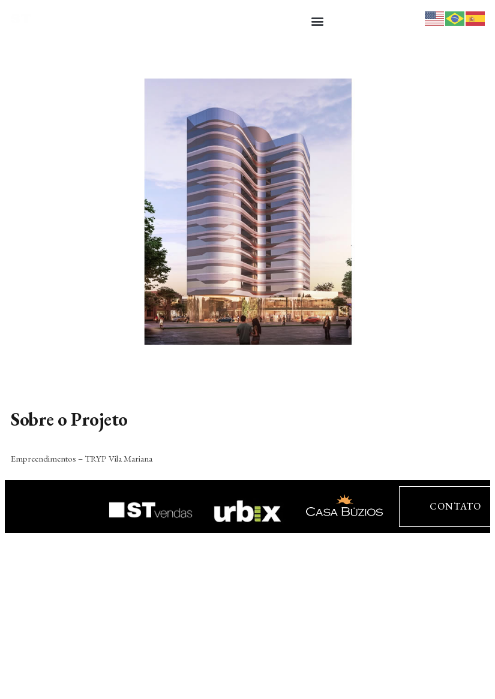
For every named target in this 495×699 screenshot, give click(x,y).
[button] (318, 21)
